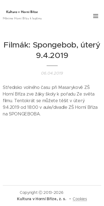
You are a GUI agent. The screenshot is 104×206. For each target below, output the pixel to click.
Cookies (80, 198)
